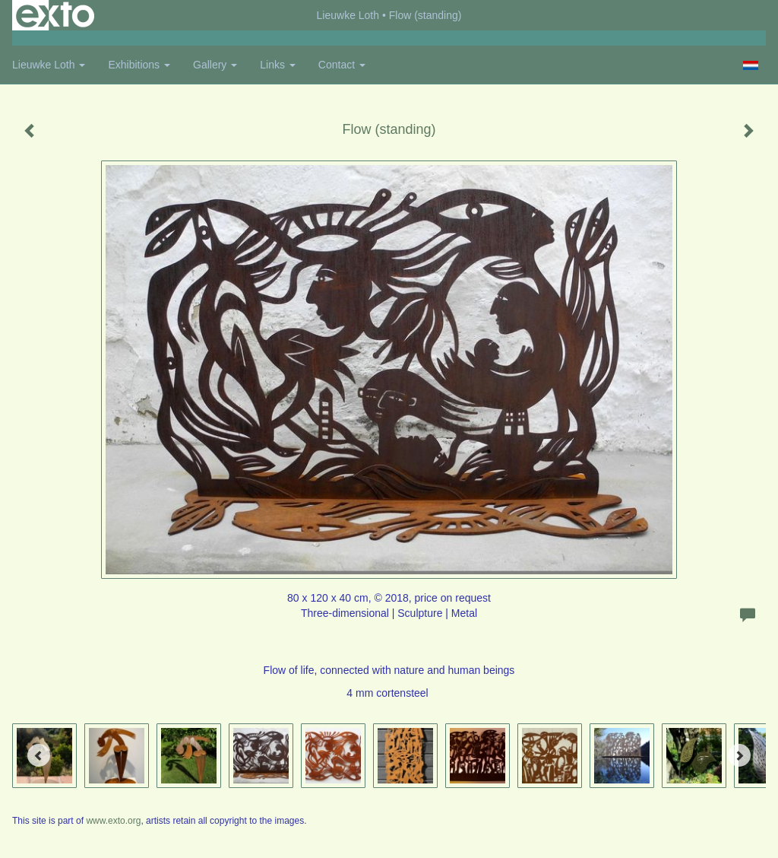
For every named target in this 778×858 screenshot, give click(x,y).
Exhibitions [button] (139, 65)
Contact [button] (341, 65)
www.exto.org (113, 820)
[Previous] (38, 755)
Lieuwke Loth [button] (48, 65)
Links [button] (278, 65)
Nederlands (750, 65)
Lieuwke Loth (348, 15)
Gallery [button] (215, 65)
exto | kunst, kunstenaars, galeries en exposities (55, 15)
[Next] (739, 755)
